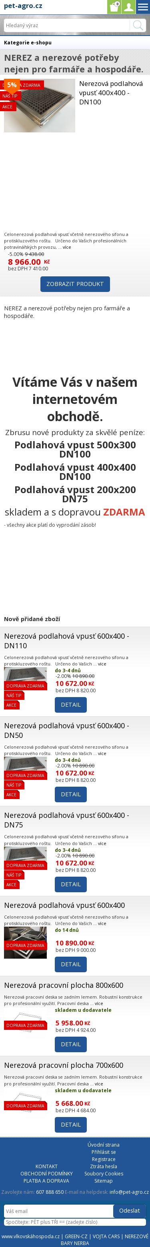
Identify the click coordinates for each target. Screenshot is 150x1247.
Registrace (104, 1159)
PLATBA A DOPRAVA (46, 1180)
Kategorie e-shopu (28, 42)
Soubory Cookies (103, 1173)
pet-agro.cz (23, 5)
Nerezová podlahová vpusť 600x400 (64, 905)
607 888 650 (50, 1192)
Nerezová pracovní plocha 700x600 (63, 1065)
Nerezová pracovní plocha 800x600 (63, 985)
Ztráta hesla (103, 1166)
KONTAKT (47, 1166)
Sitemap (103, 1180)
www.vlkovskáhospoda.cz (31, 1236)
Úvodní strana (104, 1144)
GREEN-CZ (76, 1236)
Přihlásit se (104, 1152)
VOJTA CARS (106, 1236)
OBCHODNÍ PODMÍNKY (46, 1173)
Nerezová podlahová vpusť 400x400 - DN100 (111, 92)
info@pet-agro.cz (129, 1192)
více (67, 247)
